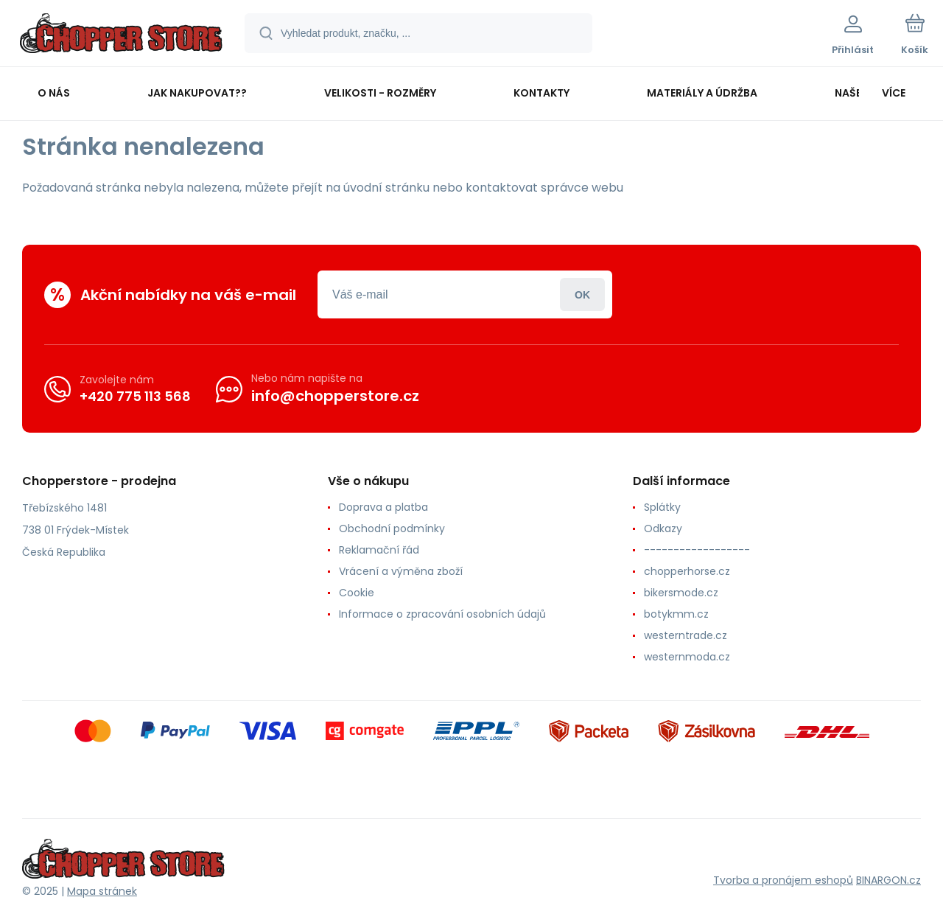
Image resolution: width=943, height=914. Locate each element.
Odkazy (663, 528)
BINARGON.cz (888, 880)
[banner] (121, 35)
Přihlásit (582, 294)
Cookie (356, 592)
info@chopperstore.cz (335, 396)
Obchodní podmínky (392, 528)
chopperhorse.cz (687, 571)
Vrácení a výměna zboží (401, 571)
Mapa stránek (102, 891)
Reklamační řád (379, 550)
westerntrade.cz (685, 635)
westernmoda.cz (687, 656)
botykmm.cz (676, 614)
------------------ (697, 550)
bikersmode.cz (681, 592)
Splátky (662, 507)
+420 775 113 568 (135, 395)
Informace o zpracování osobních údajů (442, 614)
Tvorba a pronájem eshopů (783, 880)
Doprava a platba (383, 507)
